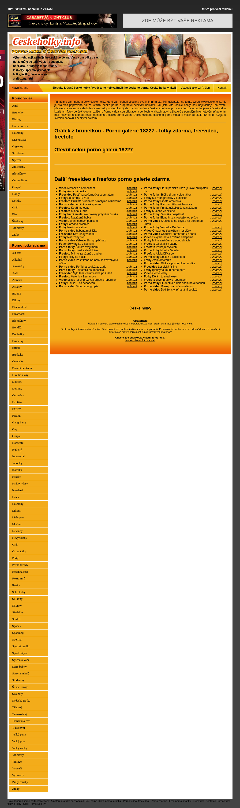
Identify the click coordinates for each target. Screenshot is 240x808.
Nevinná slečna (98, 227)
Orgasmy (17, 146)
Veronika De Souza (183, 227)
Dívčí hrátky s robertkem (183, 279)
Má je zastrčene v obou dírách (183, 240)
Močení (17, 524)
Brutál (16, 347)
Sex (25, 803)
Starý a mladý (20, 673)
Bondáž (17, 327)
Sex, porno (91, 801)
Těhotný (17, 707)
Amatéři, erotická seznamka (67, 801)
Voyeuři (17, 768)
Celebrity (17, 361)
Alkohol (17, 259)
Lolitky (16, 200)
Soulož (16, 619)
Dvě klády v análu (98, 234)
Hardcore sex (20, 126)
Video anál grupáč (98, 286)
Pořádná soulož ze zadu (98, 266)
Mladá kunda (98, 211)
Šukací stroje (20, 687)
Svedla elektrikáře (98, 250)
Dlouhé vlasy (20, 375)
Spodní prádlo (20, 646)
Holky (16, 194)
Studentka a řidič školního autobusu (183, 283)
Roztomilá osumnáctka (98, 270)
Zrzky (15, 234)
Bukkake (17, 354)
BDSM (16, 293)
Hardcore (17, 442)
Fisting (16, 119)
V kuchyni (18, 727)
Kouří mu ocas (98, 207)
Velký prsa (18, 741)
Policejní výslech (183, 247)
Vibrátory (18, 227)
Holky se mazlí (98, 256)
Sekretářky (18, 592)
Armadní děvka (98, 191)
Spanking (18, 632)
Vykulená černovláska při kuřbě (98, 273)
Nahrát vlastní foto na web (140, 340)
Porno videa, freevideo (136, 801)
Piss (14, 214)
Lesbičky (17, 133)
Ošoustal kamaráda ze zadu (183, 234)
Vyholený (18, 775)
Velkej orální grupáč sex (98, 240)
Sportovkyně (20, 653)
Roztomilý (18, 578)
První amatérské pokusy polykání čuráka (98, 214)
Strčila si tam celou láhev (183, 194)
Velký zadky (19, 748)
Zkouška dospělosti (183, 214)
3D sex (16, 253)
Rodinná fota (20, 571)
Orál (15, 207)
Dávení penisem (22, 368)
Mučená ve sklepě (183, 211)
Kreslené (17, 490)
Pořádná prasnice (98, 224)
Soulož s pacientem (183, 256)
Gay (14, 429)
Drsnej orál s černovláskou (183, 286)
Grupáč (16, 187)
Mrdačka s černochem (98, 188)
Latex (15, 497)
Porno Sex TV (38, 803)
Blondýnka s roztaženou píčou (183, 217)
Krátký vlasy (20, 483)
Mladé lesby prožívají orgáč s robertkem (98, 279)
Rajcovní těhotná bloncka (183, 204)
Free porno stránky (180, 801)
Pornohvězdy (20, 565)
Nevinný (17, 531)
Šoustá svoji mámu (98, 247)
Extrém (16, 409)
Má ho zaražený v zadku (98, 253)
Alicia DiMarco (183, 253)
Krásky (16, 476)
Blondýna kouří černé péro (183, 270)
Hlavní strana (20, 87)
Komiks (17, 470)
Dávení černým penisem (98, 220)
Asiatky (17, 286)
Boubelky (18, 334)
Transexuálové (21, 721)
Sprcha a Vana (21, 660)
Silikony (17, 599)
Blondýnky (19, 173)
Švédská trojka (21, 700)
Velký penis (19, 734)
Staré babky (19, 666)
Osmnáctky (19, 551)
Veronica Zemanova (98, 276)
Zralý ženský (20, 782)
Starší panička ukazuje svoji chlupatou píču (183, 189)
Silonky (17, 605)
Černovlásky (20, 180)
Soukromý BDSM (98, 198)
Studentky (18, 680)
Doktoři (17, 381)
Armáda (17, 280)
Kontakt (222, 87)
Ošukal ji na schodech (98, 283)
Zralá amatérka (183, 260)
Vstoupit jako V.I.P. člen (195, 87)
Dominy (17, 388)
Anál (15, 105)
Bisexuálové (19, 307)
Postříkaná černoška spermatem (98, 194)
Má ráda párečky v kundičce (183, 198)
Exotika (17, 402)
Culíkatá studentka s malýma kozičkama (98, 201)
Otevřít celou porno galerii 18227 (93, 150)
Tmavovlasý (19, 714)
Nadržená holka (98, 217)
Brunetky (17, 112)
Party (15, 558)
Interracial (18, 456)
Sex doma (18, 153)
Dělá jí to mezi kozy (183, 276)
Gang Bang (19, 422)
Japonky (17, 463)
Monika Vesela (183, 250)
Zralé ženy (18, 166)
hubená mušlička (98, 230)
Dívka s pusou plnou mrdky (183, 263)
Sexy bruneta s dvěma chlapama (183, 237)
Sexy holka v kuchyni (98, 243)
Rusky (16, 585)
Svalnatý (17, 693)
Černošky (18, 395)
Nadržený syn (98, 237)
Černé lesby (183, 273)
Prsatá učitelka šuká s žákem (183, 207)
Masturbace (19, 139)
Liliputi (16, 510)
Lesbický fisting (183, 266)
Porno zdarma (159, 801)
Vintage (17, 761)
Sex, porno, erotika (110, 801)
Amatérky (18, 266)
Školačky (17, 221)
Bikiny (16, 300)
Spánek (16, 626)
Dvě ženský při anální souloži (183, 289)
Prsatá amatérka (183, 201)
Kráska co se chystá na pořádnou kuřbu (183, 222)
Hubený (17, 449)
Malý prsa (18, 517)
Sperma (17, 160)
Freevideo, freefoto (203, 801)
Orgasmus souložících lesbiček (183, 230)
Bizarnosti (18, 314)
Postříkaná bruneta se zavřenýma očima (98, 261)
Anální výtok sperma (98, 204)
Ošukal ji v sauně (183, 243)
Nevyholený (19, 537)
